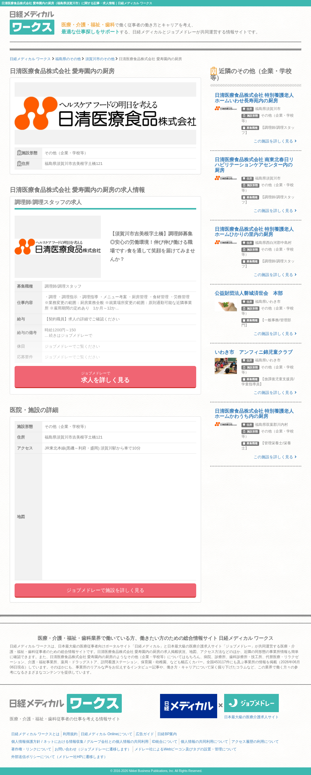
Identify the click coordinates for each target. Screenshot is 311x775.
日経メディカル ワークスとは (35, 734)
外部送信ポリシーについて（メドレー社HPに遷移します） (59, 757)
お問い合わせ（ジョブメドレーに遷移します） (93, 749)
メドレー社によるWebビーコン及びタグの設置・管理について (186, 749)
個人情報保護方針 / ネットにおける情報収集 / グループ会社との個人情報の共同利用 (80, 741)
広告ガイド (145, 734)
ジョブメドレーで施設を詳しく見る (105, 590)
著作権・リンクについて (31, 749)
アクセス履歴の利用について (255, 741)
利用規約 (70, 734)
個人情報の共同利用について (204, 741)
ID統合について (164, 741)
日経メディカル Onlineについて (106, 734)
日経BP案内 (167, 734)
